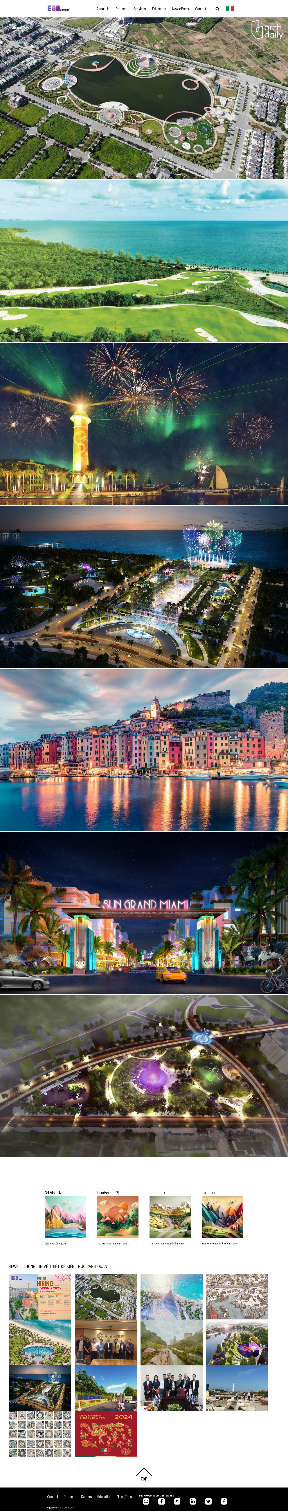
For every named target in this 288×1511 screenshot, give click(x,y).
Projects (69, 1496)
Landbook (157, 1192)
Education (104, 1496)
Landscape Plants (111, 1192)
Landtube (209, 1192)
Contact (52, 1496)
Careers (86, 1496)
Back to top (144, 1474)
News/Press (125, 1496)
